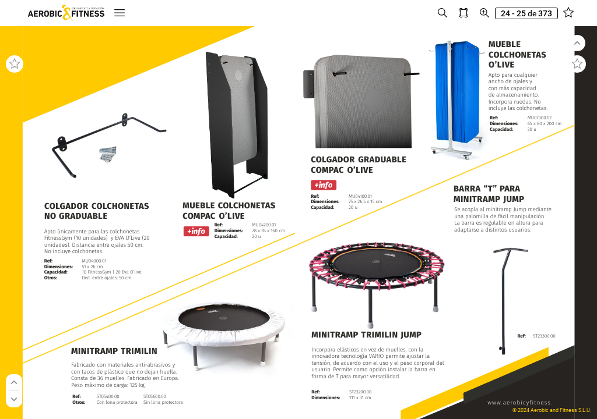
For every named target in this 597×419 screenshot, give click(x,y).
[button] (119, 13)
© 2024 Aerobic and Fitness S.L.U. (551, 410)
